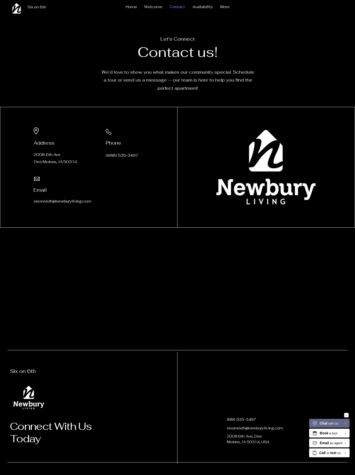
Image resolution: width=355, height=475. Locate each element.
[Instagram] (127, 200)
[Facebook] (106, 200)
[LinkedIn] (120, 200)
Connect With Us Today (51, 432)
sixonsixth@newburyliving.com (255, 428)
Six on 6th (23, 371)
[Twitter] (113, 200)
